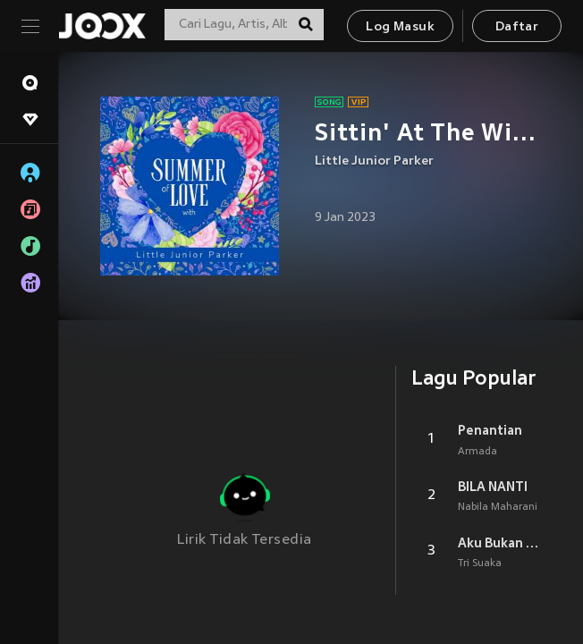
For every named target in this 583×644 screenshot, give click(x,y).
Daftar (516, 27)
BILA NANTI (493, 486)
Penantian (490, 430)
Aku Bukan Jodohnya (499, 543)
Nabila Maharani (497, 507)
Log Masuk (400, 27)
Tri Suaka (480, 563)
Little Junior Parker (374, 161)
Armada (477, 451)
